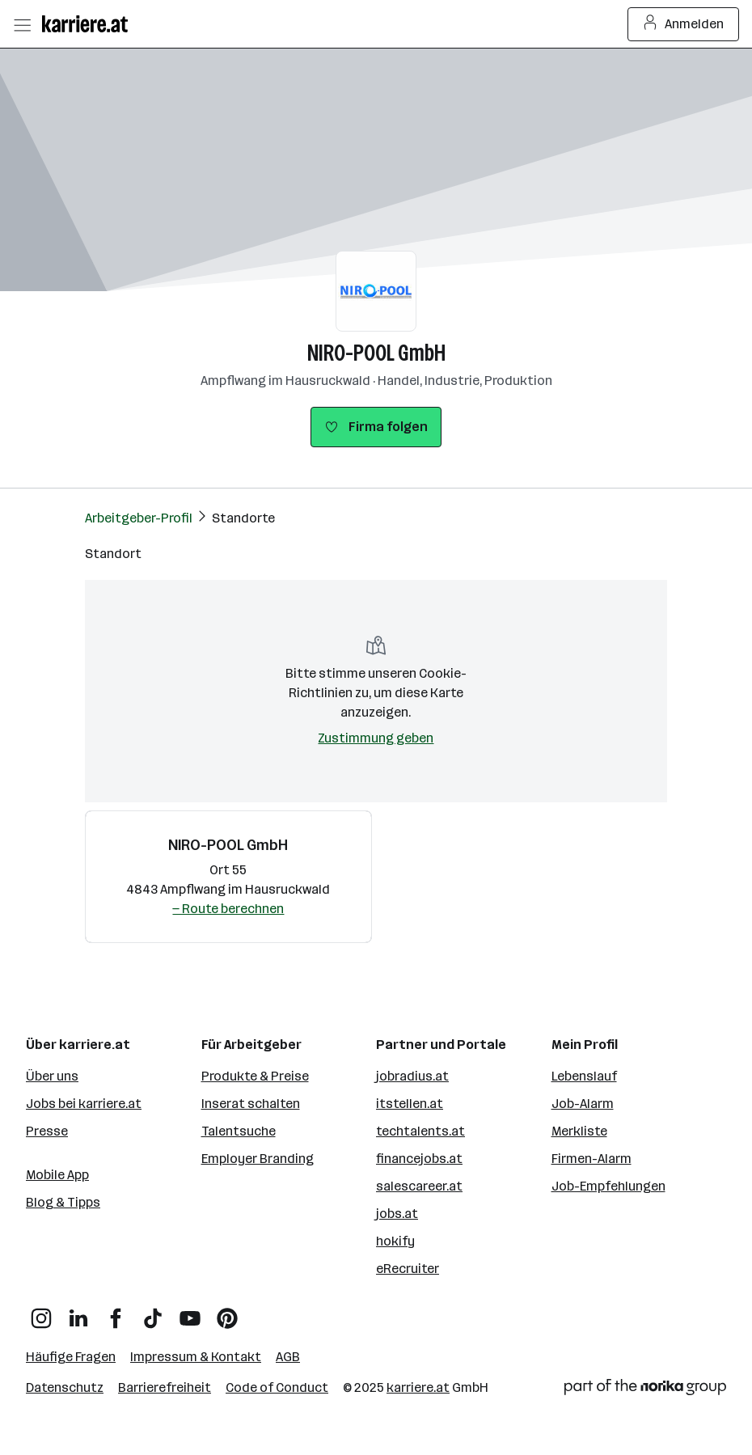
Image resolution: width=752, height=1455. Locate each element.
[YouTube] (190, 1312)
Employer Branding (257, 1158)
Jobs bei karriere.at (84, 1103)
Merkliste (579, 1131)
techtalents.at (420, 1131)
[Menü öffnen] (21, 24)
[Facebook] (115, 1312)
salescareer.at (419, 1186)
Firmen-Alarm (591, 1158)
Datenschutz (65, 1387)
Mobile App (57, 1174)
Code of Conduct (277, 1387)
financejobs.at (419, 1158)
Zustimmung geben (375, 738)
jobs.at (397, 1213)
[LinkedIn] (78, 1312)
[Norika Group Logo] (645, 1390)
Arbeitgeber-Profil (138, 518)
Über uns (52, 1076)
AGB (288, 1356)
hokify (395, 1241)
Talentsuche (238, 1131)
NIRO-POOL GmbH (376, 353)
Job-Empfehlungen (608, 1186)
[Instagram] (41, 1312)
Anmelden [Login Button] (684, 24)
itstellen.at (409, 1103)
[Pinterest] (227, 1312)
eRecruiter (407, 1268)
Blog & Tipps (63, 1202)
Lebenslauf (584, 1076)
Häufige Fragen (71, 1356)
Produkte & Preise (255, 1076)
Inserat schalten (250, 1103)
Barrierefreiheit (164, 1387)
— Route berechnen (228, 908)
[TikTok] (152, 1312)
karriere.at (418, 1387)
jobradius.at (412, 1076)
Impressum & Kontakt (195, 1356)
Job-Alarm (582, 1103)
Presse (47, 1131)
